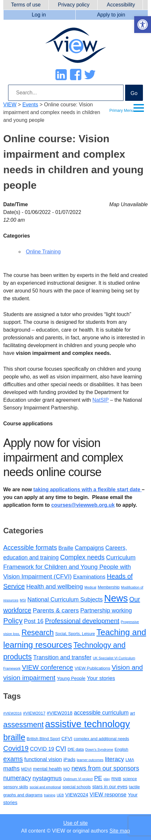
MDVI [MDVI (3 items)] (26, 769)
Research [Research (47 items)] (38, 632)
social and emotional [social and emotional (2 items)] (45, 787)
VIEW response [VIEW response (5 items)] (108, 794)
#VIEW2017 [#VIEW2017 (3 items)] (34, 713)
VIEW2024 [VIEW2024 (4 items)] (76, 794)
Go (134, 93)
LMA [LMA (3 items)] (129, 759)
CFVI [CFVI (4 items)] (66, 738)
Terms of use (26, 4)
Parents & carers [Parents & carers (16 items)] (56, 610)
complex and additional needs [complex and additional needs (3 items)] (101, 738)
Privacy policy (74, 4)
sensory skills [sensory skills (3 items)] (15, 786)
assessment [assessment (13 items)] (23, 724)
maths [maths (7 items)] (11, 768)
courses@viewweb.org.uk (82, 505)
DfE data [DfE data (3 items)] (76, 749)
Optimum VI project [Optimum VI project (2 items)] (77, 779)
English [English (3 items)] (121, 749)
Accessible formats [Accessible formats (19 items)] (30, 547)
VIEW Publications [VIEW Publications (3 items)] (92, 668)
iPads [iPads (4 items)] (69, 759)
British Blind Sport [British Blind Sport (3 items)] (43, 738)
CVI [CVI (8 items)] (61, 748)
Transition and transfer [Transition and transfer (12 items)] (62, 657)
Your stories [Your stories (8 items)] (101, 678)
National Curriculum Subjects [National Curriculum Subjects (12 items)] (65, 599)
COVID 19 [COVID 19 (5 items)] (42, 749)
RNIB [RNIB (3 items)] (116, 778)
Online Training (43, 251)
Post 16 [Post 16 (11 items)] (33, 621)
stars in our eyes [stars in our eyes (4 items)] (109, 786)
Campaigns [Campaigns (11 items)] (89, 548)
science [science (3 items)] (130, 778)
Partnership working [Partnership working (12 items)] (106, 610)
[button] (142, 24)
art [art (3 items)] (132, 713)
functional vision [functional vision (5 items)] (43, 759)
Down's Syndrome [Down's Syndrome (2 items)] (99, 749)
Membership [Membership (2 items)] (109, 587)
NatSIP (100, 400)
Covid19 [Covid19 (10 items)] (15, 748)
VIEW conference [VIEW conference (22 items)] (47, 667)
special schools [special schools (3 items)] (76, 786)
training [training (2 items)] (49, 795)
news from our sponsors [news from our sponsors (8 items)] (105, 768)
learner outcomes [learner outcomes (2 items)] (90, 760)
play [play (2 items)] (106, 779)
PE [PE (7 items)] (98, 778)
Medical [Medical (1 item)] (90, 587)
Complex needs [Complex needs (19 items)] (82, 557)
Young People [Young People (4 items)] (71, 678)
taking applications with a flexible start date (87, 489)
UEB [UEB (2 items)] (60, 795)
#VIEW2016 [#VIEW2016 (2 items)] (12, 713)
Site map (120, 831)
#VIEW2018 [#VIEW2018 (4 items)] (59, 713)
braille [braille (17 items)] (14, 737)
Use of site (75, 823)
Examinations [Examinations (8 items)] (89, 577)
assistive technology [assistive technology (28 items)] (87, 723)
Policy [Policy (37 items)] (13, 621)
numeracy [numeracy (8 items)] (17, 778)
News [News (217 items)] (116, 598)
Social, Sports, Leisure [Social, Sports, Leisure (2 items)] (75, 634)
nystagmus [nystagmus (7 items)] (47, 778)
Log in (39, 14)
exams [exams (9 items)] (13, 758)
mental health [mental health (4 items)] (47, 768)
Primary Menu (121, 110)
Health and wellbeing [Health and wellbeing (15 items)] (54, 586)
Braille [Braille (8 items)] (66, 548)
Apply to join (111, 14)
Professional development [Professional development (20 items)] (82, 620)
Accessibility (121, 4)
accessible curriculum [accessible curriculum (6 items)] (101, 712)
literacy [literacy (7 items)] (114, 759)
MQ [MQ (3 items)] (66, 769)
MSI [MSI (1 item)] (23, 600)
